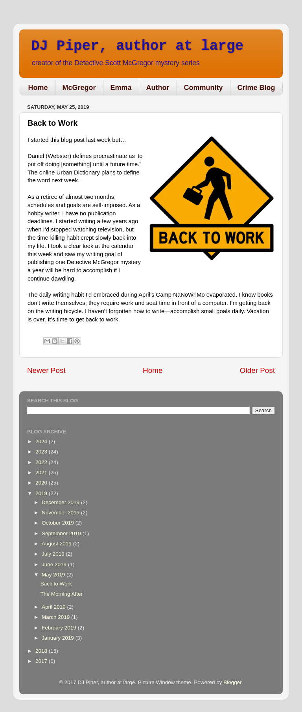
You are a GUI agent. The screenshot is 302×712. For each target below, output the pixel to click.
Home (38, 88)
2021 (42, 472)
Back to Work (56, 584)
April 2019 (54, 607)
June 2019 (55, 564)
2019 (42, 493)
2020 (42, 483)
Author (157, 88)
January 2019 (59, 638)
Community (203, 88)
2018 (42, 651)
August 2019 (57, 544)
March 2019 (56, 617)
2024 (42, 441)
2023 (42, 452)
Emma (121, 88)
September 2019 (62, 533)
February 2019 (60, 628)
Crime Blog (256, 88)
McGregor (79, 88)
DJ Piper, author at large (137, 46)
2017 (42, 661)
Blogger (232, 682)
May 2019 (54, 575)
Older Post (257, 370)
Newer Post (46, 370)
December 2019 (61, 502)
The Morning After (62, 594)
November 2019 (61, 513)
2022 (42, 462)
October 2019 (59, 523)
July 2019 (54, 554)
